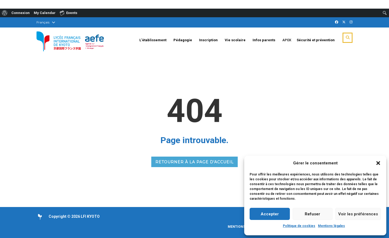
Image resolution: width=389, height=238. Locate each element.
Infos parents (264, 40)
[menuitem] (4, 13)
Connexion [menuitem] (20, 13)
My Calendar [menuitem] (45, 13)
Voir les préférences (358, 214)
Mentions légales (331, 226)
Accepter (270, 214)
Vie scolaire (235, 40)
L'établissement (152, 40)
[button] (378, 163)
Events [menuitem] (68, 13)
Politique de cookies (299, 226)
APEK (286, 40)
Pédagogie (182, 40)
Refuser (312, 214)
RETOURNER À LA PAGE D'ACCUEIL (194, 162)
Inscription (208, 40)
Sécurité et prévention (316, 40)
